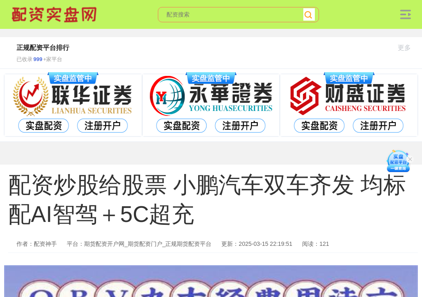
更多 (408, 47)
